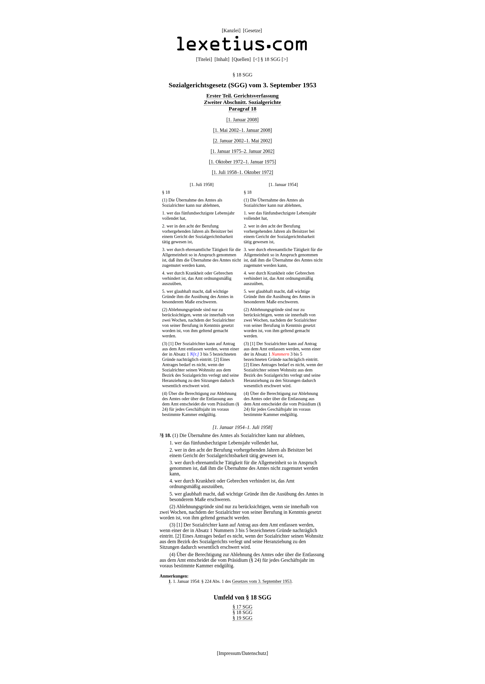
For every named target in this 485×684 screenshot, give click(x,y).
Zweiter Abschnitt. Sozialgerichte (242, 102)
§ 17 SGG (242, 606)
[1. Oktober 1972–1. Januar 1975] (242, 161)
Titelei (204, 59)
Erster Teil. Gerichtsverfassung (242, 96)
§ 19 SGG (242, 618)
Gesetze (252, 30)
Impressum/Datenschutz (243, 653)
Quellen (241, 59)
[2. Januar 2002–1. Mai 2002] (242, 140)
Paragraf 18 (242, 109)
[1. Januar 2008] (242, 119)
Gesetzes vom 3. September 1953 (261, 581)
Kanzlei (231, 30)
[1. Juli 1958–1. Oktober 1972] (242, 172)
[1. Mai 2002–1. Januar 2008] (242, 130)
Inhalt (222, 59)
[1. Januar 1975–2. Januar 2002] (242, 151)
